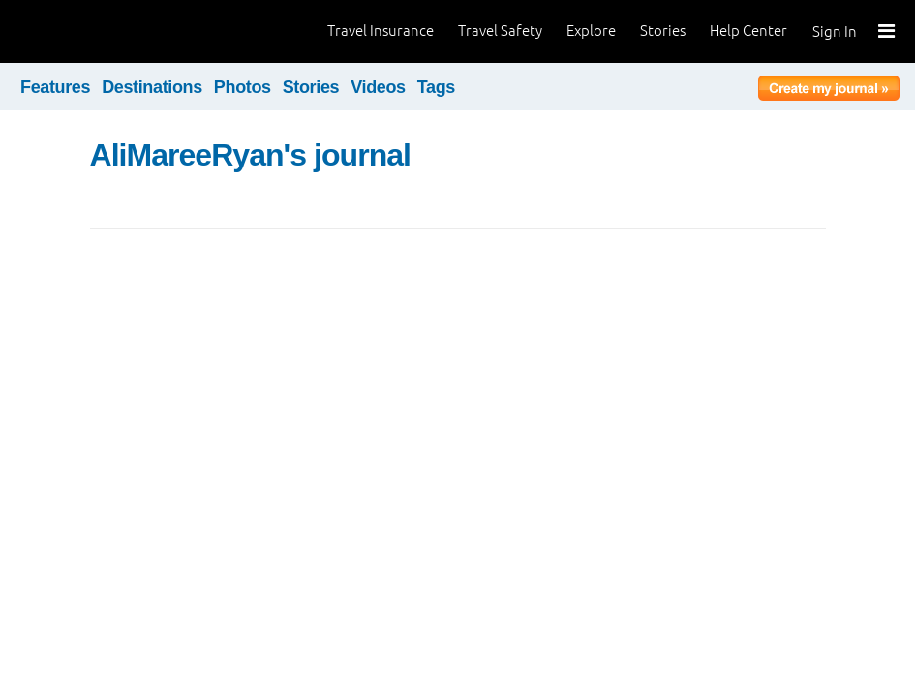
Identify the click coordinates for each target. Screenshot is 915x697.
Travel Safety (500, 30)
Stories (663, 30)
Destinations (152, 87)
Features (55, 87)
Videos (378, 87)
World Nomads (101, 31)
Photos (242, 87)
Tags (436, 87)
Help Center (748, 30)
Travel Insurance (380, 30)
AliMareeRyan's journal (251, 154)
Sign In (834, 31)
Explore (591, 30)
